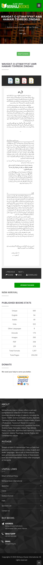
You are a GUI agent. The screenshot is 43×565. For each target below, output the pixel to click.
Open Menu (39, 5)
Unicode (14, 333)
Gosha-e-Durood (7, 496)
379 (34, 346)
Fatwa (4, 491)
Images (14, 337)
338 (34, 342)
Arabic (14, 320)
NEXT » (21, 272)
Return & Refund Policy (10, 476)
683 (34, 311)
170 (34, 333)
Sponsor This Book (27, 285)
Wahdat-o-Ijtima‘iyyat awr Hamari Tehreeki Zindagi (19, 65)
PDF (14, 342)
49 (34, 320)
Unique (14, 311)
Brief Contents (23, 54)
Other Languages (14, 329)
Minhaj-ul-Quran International (12, 481)
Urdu (14, 324)
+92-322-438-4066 (10, 536)
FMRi (3, 501)
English (14, 315)
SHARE (9, 275)
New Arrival (10, 292)
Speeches (5, 486)
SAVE (19, 275)
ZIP (14, 346)
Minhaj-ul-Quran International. (28, 557)
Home (21, 24)
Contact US (6, 511)
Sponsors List (6, 506)
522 (34, 324)
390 (34, 337)
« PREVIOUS (10, 272)
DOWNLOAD (31, 275)
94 (34, 315)
